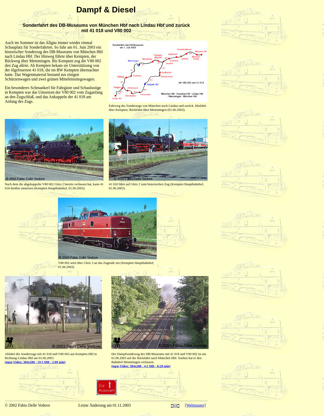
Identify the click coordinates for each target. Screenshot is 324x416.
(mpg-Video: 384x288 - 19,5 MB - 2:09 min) (35, 362)
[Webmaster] (195, 405)
